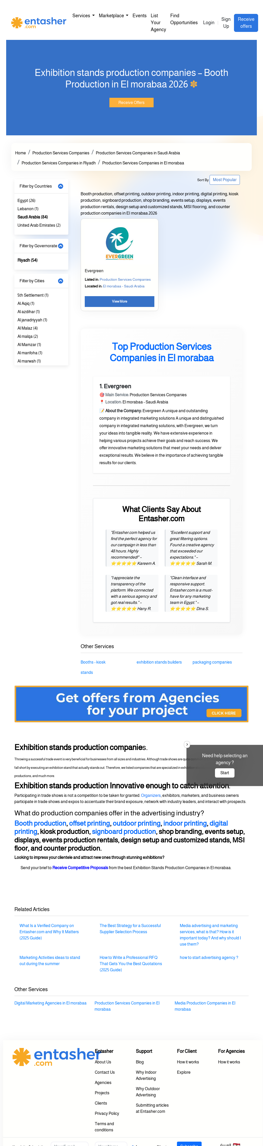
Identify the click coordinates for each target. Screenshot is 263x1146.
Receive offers (246, 23)
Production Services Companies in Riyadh (59, 163)
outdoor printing (137, 823)
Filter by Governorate (38, 246)
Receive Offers (131, 102)
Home (20, 153)
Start (224, 773)
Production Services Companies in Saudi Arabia (138, 153)
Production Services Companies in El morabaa (143, 163)
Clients (101, 1103)
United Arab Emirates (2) (39, 225)
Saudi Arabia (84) (32, 217)
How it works (188, 1062)
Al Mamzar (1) (29, 344)
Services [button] (81, 15)
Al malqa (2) (27, 336)
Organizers (151, 795)
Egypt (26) (26, 200)
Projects (102, 1093)
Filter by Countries (36, 186)
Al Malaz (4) (27, 328)
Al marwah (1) (29, 361)
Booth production (40, 823)
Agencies (103, 1082)
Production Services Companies (60, 153)
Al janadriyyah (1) (32, 320)
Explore (184, 1072)
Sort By (203, 180)
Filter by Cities (32, 281)
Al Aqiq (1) (25, 303)
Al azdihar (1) (28, 312)
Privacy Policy (107, 1113)
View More (119, 301)
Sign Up (226, 23)
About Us (103, 1062)
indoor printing (185, 823)
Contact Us (105, 1072)
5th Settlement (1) (33, 295)
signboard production (124, 831)
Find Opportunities (184, 19)
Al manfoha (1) (29, 353)
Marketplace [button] (112, 15)
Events (140, 15)
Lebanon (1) (28, 209)
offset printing (89, 823)
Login (208, 22)
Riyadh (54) (27, 260)
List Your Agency (158, 22)
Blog (140, 1062)
